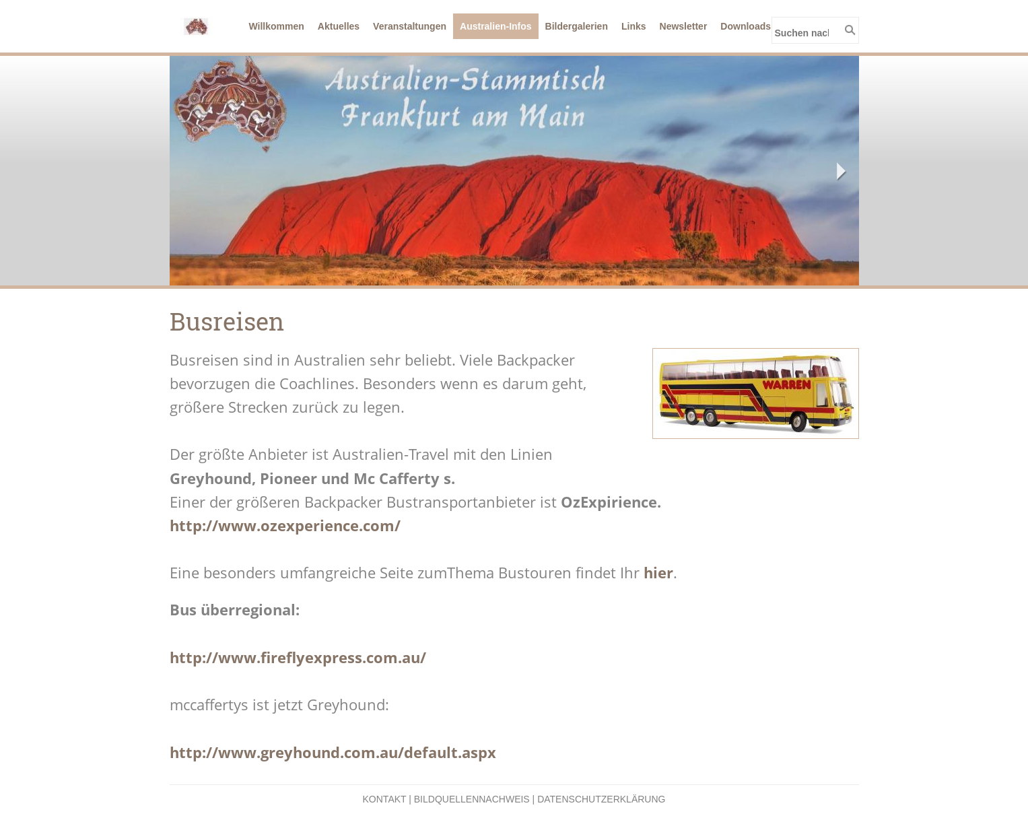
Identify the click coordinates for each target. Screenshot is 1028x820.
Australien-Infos (496, 26)
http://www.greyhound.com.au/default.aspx (333, 752)
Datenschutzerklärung (601, 799)
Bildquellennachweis (472, 799)
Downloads (745, 26)
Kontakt (385, 799)
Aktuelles (338, 26)
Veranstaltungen (409, 26)
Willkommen (276, 26)
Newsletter (684, 26)
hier (658, 572)
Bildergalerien (576, 26)
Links (633, 26)
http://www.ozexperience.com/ (285, 525)
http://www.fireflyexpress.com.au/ (298, 657)
